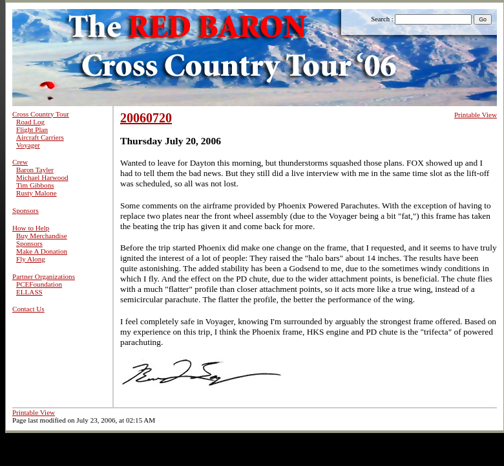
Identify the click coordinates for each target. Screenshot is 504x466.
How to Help (30, 228)
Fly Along (30, 259)
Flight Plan (32, 129)
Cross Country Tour (40, 114)
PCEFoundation (39, 284)
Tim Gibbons (35, 185)
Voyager (28, 145)
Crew (20, 162)
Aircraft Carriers (40, 137)
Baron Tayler (35, 169)
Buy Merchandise (41, 235)
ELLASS (29, 292)
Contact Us (28, 309)
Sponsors (25, 210)
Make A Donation (41, 251)
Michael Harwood (42, 177)
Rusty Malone (36, 193)
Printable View (475, 114)
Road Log (30, 122)
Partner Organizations (43, 276)
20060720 (146, 118)
